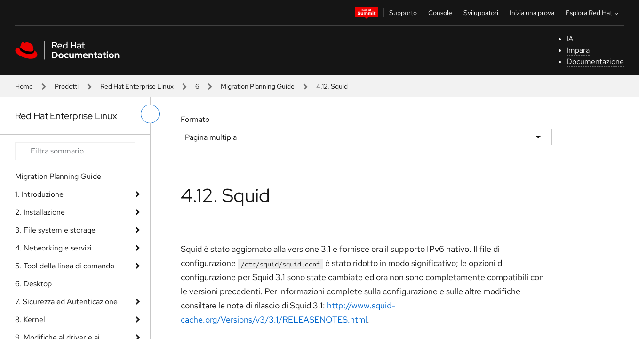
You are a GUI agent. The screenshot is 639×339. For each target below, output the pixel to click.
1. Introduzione (39, 194)
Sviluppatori (480, 12)
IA (570, 39)
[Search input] (75, 151)
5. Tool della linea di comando (64, 266)
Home (24, 86)
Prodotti (67, 86)
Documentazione (595, 61)
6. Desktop (33, 284)
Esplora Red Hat (593, 12)
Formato (195, 119)
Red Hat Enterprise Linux (137, 86)
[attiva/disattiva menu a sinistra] (150, 114)
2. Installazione (40, 212)
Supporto (403, 12)
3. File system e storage (55, 230)
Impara (578, 50)
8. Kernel (30, 319)
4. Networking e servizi (53, 248)
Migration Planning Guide (258, 86)
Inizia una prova (532, 12)
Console (440, 12)
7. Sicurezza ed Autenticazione (66, 302)
